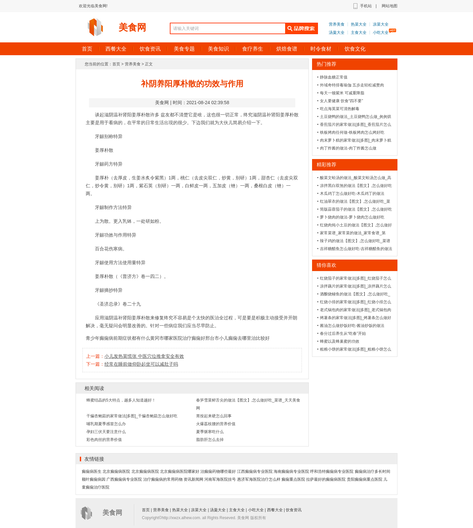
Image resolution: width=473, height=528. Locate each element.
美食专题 (184, 49)
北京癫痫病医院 (116, 471)
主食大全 (359, 32)
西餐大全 (115, 49)
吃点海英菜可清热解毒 (339, 108)
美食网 (132, 27)
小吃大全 (381, 32)
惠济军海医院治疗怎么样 (259, 479)
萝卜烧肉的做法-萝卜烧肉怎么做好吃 (352, 217)
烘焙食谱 (286, 49)
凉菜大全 (381, 24)
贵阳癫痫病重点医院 (364, 479)
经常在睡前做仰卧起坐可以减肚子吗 (141, 364)
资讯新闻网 (193, 479)
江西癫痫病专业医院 (255, 471)
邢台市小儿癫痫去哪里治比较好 (237, 338)
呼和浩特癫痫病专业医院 (331, 471)
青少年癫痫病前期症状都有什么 (118, 338)
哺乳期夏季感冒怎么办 (106, 424)
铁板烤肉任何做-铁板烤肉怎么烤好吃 (352, 132)
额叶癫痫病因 (93, 479)
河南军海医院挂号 (220, 479)
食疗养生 (252, 49)
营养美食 (337, 24)
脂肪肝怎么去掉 (210, 439)
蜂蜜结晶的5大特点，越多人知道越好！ (121, 400)
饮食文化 (355, 49)
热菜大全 (359, 24)
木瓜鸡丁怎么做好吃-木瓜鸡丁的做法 (352, 193)
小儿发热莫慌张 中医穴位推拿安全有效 (144, 356)
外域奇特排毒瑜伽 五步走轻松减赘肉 (352, 85)
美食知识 (218, 49)
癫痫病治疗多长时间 (372, 471)
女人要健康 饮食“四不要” (341, 101)
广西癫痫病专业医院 (124, 479)
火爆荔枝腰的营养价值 (216, 424)
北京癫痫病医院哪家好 (179, 471)
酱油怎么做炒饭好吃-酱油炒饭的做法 (352, 325)
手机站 (366, 6)
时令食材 (320, 49)
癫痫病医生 (91, 471)
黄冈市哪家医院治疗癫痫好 (177, 338)
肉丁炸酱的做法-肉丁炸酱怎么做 (348, 148)
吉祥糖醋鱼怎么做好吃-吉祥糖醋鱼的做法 (356, 248)
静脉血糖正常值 (334, 77)
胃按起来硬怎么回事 (214, 416)
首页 (87, 49)
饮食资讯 (150, 49)
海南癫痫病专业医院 (291, 471)
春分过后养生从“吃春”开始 (343, 333)
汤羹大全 (337, 32)
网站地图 (389, 6)
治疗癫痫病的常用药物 (163, 479)
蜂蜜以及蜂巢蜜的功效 (339, 341)
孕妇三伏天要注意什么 (106, 431)
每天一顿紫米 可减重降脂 (342, 93)
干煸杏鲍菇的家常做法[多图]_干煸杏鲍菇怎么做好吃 (131, 416)
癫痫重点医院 (293, 479)
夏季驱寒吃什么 (210, 431)
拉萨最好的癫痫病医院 (326, 479)
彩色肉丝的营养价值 (104, 439)
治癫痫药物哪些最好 (218, 471)
